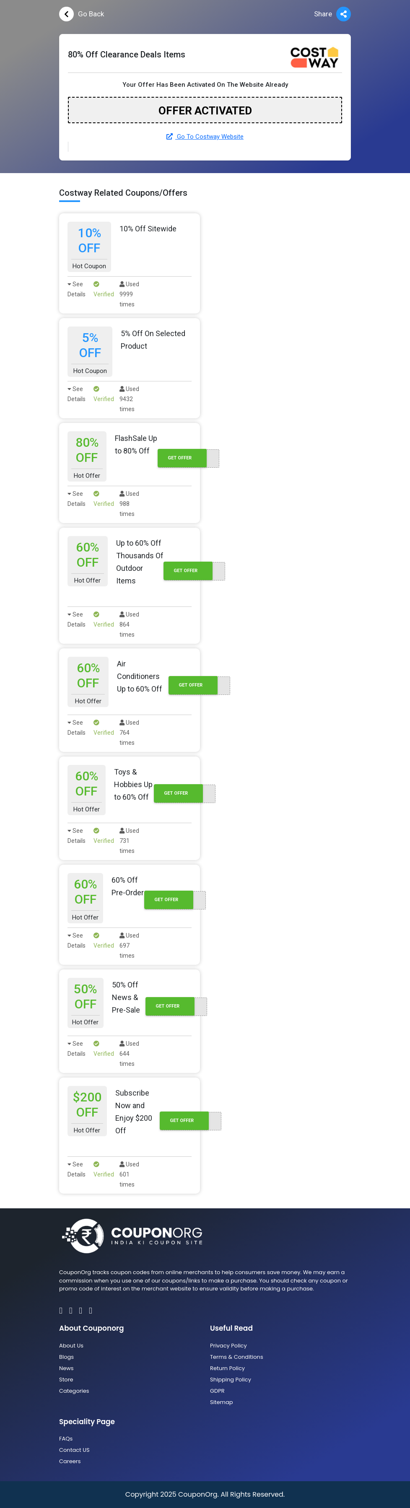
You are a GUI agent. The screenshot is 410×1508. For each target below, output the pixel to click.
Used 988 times (129, 503)
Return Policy (227, 1368)
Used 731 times (129, 840)
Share (332, 14)
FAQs (66, 1439)
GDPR (217, 1391)
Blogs (66, 1357)
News (66, 1368)
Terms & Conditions (236, 1357)
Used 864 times (129, 624)
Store (66, 1380)
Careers (69, 1461)
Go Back (81, 14)
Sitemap (221, 1402)
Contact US (74, 1450)
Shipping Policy (230, 1380)
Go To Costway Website (205, 136)
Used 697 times (129, 945)
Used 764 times (129, 732)
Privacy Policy (228, 1346)
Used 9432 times (129, 399)
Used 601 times (129, 1174)
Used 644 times (129, 1053)
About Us (71, 1346)
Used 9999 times (129, 294)
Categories (74, 1391)
